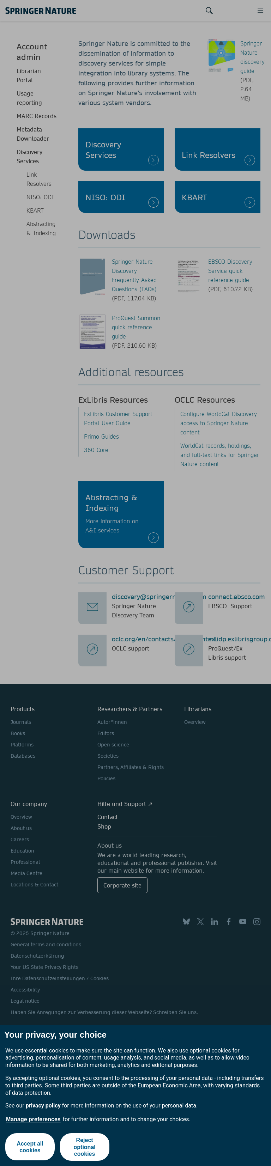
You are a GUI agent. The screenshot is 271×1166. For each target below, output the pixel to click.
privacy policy (43, 1105)
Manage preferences (33, 1119)
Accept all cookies (30, 1147)
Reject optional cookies (85, 1146)
